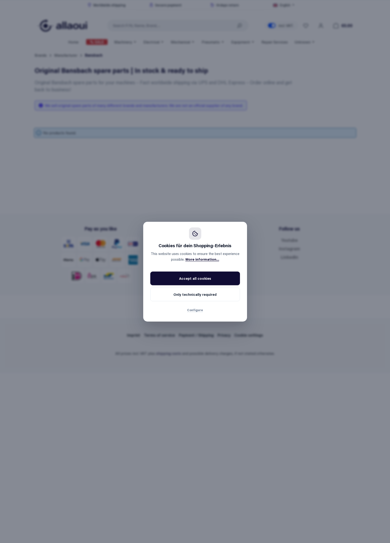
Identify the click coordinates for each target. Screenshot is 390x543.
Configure (195, 310)
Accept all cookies (195, 278)
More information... (202, 259)
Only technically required (195, 294)
